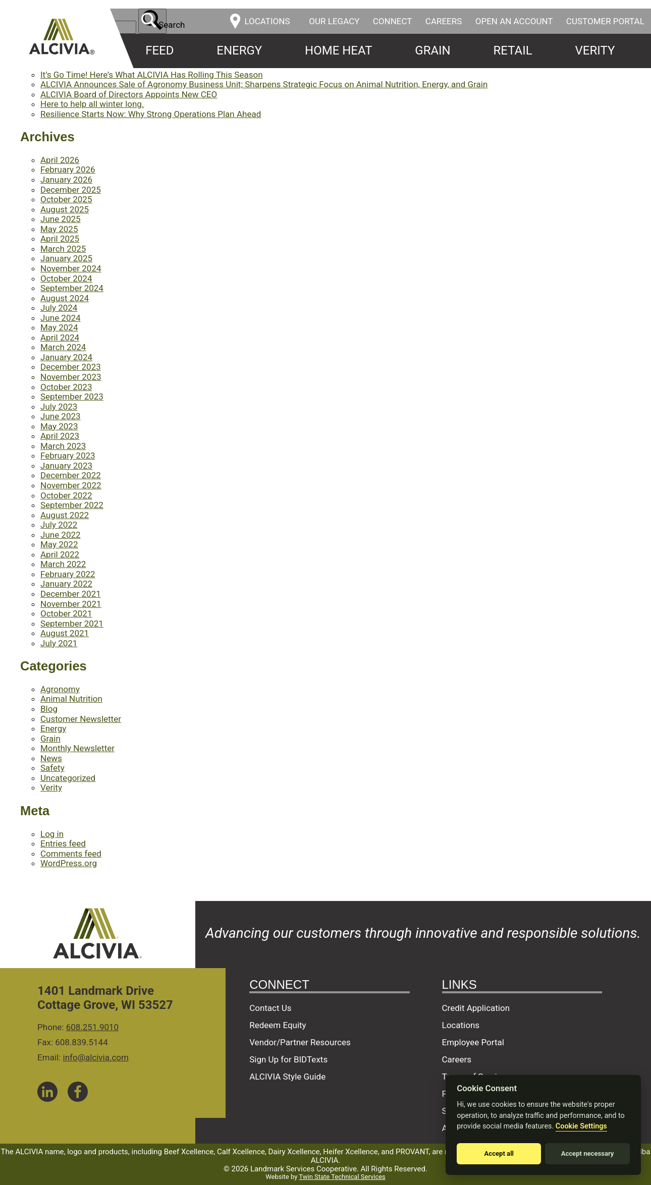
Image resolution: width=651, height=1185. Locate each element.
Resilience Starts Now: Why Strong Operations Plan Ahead (150, 114)
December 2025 (70, 190)
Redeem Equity (277, 1025)
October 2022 (66, 495)
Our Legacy (334, 21)
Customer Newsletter (80, 719)
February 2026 (67, 169)
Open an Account (514, 21)
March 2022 (63, 564)
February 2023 (67, 455)
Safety (52, 768)
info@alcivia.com (96, 1057)
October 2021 (66, 613)
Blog (49, 709)
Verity (595, 50)
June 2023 (60, 416)
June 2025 (60, 219)
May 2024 (59, 327)
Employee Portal (473, 1042)
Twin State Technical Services (342, 1176)
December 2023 (70, 367)
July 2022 (58, 525)
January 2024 (66, 357)
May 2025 (59, 229)
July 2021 (58, 643)
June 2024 (60, 318)
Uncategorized (67, 778)
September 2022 (71, 505)
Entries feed (63, 843)
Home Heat (338, 50)
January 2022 (66, 584)
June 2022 (60, 535)
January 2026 (66, 180)
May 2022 (59, 544)
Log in (52, 834)
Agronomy (60, 689)
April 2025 (59, 239)
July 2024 (58, 308)
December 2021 (70, 594)
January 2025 (66, 258)
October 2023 (66, 387)
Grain (432, 50)
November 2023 (70, 377)
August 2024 (64, 298)
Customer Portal (605, 21)
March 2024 (63, 347)
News (51, 758)
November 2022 (70, 485)
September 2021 (71, 623)
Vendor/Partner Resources (300, 1042)
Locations (461, 1025)
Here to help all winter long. (92, 104)
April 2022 (59, 554)
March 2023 (63, 446)
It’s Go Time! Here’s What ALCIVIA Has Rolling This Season (151, 75)
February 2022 (67, 574)
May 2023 (59, 426)
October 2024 (66, 278)
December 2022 (70, 475)
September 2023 (71, 396)
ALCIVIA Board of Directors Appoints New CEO (128, 94)
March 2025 (63, 249)
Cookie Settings (581, 1126)
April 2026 (59, 160)
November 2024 (70, 268)
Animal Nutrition (71, 699)
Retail (513, 50)
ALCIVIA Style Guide (287, 1076)
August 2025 (64, 209)
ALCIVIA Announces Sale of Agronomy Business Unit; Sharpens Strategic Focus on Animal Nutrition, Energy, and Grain (263, 84)
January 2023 (66, 466)
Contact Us (270, 1008)
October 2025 (66, 199)
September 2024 (71, 288)
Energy (239, 50)
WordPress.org (68, 863)
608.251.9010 (92, 1027)
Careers (443, 21)
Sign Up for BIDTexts (288, 1059)
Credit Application (476, 1008)
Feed (159, 50)
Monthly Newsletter (77, 748)
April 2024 (59, 337)
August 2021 (64, 633)
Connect (392, 21)
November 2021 (70, 604)
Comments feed (70, 854)
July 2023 (58, 407)
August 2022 (64, 515)
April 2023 (59, 436)
